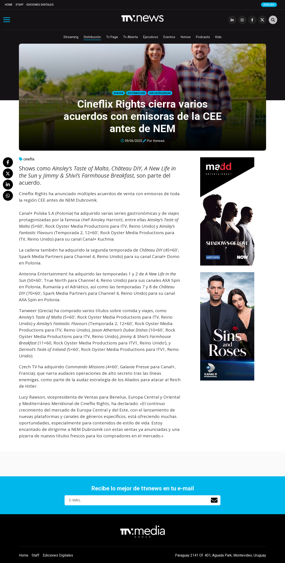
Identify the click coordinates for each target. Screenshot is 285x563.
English (269, 4)
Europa (118, 93)
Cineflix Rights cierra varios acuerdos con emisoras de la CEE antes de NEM (142, 116)
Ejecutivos (150, 37)
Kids (218, 37)
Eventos (169, 37)
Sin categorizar (160, 93)
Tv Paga (112, 37)
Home (8, 4)
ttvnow (186, 37)
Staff (19, 4)
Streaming (70, 37)
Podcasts (203, 37)
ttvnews (159, 141)
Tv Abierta (130, 37)
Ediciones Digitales (40, 4)
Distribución (92, 37)
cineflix (29, 159)
